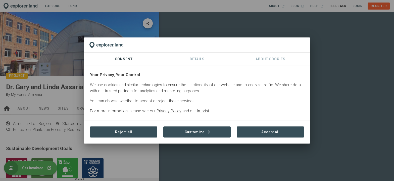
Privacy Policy (169, 111)
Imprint (203, 111)
